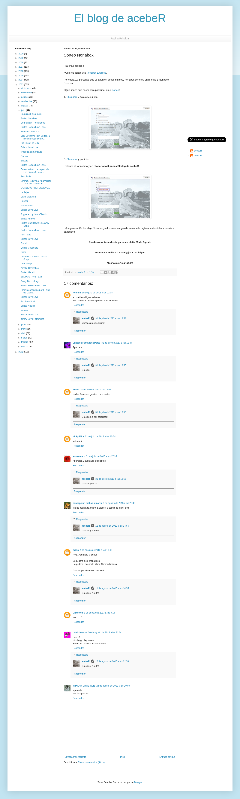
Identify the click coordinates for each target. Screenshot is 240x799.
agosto (24, 105)
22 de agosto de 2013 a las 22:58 (112, 661)
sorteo (115, 90)
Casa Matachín (28, 196)
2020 (21, 53)
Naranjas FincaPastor (31, 114)
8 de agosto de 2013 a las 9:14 (99, 612)
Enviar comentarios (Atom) (91, 762)
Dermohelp (26, 263)
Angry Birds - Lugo (30, 281)
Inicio (122, 757)
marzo (24, 337)
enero (24, 346)
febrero (25, 342)
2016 (21, 71)
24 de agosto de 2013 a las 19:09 (113, 685)
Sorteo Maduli (27, 272)
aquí (75, 97)
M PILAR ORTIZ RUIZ (84, 685)
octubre (25, 97)
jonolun (77, 292)
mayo (24, 329)
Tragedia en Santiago (31, 152)
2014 (21, 80)
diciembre (26, 88)
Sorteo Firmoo (28, 218)
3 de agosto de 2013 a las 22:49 (119, 503)
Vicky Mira (78, 436)
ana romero (79, 456)
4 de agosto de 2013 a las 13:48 (96, 550)
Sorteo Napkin (28, 306)
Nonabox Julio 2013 (30, 131)
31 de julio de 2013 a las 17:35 (101, 456)
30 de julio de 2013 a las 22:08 (97, 292)
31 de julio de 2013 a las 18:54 (110, 318)
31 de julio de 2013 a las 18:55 (110, 365)
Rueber (24, 201)
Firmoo (24, 156)
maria (76, 550)
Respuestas (82, 312)
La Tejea (25, 192)
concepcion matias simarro (87, 503)
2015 (21, 75)
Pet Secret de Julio (30, 143)
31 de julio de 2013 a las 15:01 (95, 389)
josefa (76, 389)
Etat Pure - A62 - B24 (31, 276)
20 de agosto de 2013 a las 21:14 (105, 632)
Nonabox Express (96, 72)
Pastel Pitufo (27, 205)
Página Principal (119, 38)
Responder (78, 305)
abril (23, 333)
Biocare (24, 160)
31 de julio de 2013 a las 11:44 (116, 342)
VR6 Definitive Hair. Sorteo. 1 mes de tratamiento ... (35, 137)
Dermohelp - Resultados (33, 122)
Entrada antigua (167, 757)
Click (69, 97)
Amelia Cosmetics (30, 268)
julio (23, 110)
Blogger (138, 782)
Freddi (24, 243)
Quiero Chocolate (29, 247)
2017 (21, 67)
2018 (21, 62)
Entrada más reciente (75, 757)
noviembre (26, 92)
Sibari (23, 252)
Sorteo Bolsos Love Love (33, 127)
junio (24, 324)
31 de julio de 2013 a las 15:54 (100, 436)
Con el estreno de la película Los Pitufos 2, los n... (35, 170)
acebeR (86, 318)
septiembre (27, 101)
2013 (21, 84)
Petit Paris (26, 176)
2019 (21, 58)
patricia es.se (80, 632)
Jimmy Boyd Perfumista (32, 319)
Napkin (24, 310)
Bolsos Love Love (29, 147)
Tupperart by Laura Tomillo (34, 214)
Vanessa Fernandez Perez (86, 342)
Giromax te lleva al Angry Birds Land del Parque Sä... (36, 182)
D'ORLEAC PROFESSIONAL (35, 188)
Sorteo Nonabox (29, 118)
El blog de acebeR (120, 18)
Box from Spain (28, 301)
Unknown (78, 612)
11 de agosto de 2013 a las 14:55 (112, 526)
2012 (21, 352)
